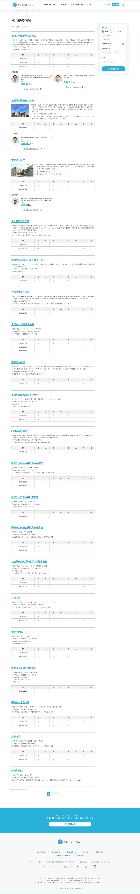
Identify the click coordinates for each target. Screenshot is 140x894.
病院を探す (86, 852)
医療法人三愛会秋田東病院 (24, 497)
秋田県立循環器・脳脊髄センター (28, 260)
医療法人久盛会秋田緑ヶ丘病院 (27, 527)
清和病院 (15, 736)
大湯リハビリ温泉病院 (22, 324)
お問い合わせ (67, 867)
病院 (106, 31)
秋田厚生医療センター (22, 100)
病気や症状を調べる (51, 4)
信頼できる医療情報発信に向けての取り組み (60, 862)
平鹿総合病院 (18, 362)
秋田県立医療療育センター (24, 394)
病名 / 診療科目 (106, 48)
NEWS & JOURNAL (63, 855)
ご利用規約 (83, 862)
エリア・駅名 (105, 39)
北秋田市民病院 (19, 431)
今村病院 (15, 598)
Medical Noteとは (35, 862)
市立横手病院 (18, 160)
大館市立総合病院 (20, 292)
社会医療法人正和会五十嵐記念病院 (29, 561)
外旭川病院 (17, 770)
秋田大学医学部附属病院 (23, 35)
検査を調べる (71, 852)
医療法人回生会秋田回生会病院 (27, 463)
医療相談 (64, 4)
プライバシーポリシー (50, 867)
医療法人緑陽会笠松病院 (23, 668)
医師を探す (99, 852)
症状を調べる (56, 852)
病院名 (103, 57)
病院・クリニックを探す (23, 11)
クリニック (117, 31)
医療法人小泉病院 (20, 702)
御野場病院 (17, 632)
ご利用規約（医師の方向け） (101, 862)
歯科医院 (108, 35)
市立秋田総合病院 (20, 221)
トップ (13, 11)
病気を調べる (41, 852)
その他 (89, 4)
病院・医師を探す (77, 4)
